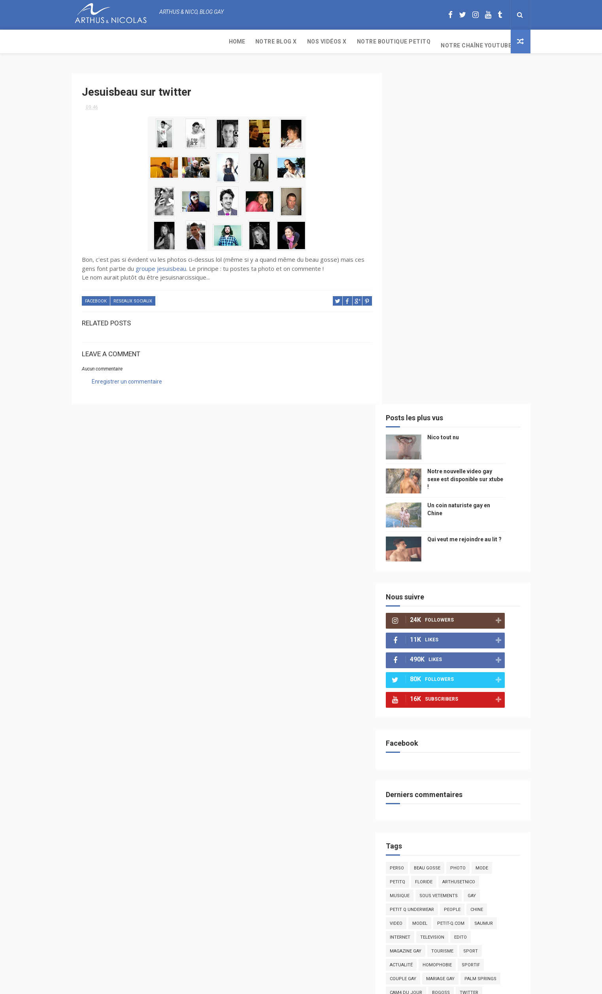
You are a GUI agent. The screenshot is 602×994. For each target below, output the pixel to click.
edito (472, 602)
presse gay (461, 741)
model (432, 588)
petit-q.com (463, 588)
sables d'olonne (421, 755)
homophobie (449, 630)
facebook (96, 297)
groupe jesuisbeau (161, 265)
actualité (413, 630)
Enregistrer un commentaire (127, 378)
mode (494, 533)
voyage (500, 699)
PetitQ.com (487, 755)
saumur (496, 588)
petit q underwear (424, 575)
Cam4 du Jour (418, 658)
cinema (458, 727)
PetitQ (409, 547)
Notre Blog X (124, 41)
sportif (483, 630)
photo (470, 533)
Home (85, 41)
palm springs (493, 644)
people (464, 575)
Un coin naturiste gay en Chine (464, 940)
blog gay (445, 672)
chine (489, 575)
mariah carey (417, 699)
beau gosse (439, 533)
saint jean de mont (463, 768)
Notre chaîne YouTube (324, 41)
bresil (409, 713)
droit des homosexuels (430, 685)
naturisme (471, 713)
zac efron (413, 672)
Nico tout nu (455, 103)
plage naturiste (421, 727)
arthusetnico (471, 547)
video (408, 588)
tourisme (454, 616)
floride (436, 547)
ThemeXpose (286, 984)
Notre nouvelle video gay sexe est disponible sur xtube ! (477, 144)
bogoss (453, 658)
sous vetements (451, 561)
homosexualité (420, 741)
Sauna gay (414, 782)
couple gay (415, 644)
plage (457, 755)
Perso (409, 533)
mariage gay (452, 644)
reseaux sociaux (132, 297)
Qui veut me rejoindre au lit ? (477, 205)
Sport (483, 616)
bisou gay (437, 713)
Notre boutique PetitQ (242, 41)
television (444, 602)
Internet (412, 602)
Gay (484, 561)
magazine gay (418, 616)
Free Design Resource (333, 984)
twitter (481, 658)
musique (412, 561)
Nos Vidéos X (175, 41)
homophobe (416, 768)
